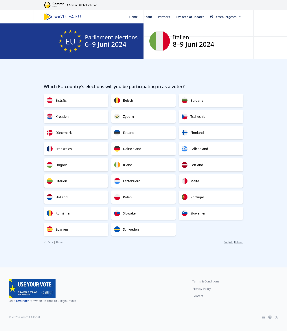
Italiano (238, 242)
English (228, 242)
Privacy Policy (201, 289)
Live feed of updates (190, 17)
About (148, 17)
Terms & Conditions (205, 281)
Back (48, 242)
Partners (164, 17)
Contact (197, 296)
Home (133, 17)
